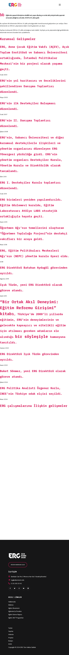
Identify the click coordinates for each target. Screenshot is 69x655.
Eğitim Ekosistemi (13, 608)
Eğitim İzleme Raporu (15, 614)
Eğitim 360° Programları (15, 618)
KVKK (10, 644)
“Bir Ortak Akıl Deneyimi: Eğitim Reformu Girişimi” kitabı (29, 307)
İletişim (10, 641)
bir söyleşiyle (32, 336)
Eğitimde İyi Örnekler (15, 611)
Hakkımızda (12, 602)
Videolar (11, 634)
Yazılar (10, 628)
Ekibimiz (10, 605)
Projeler (10, 638)
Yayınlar (10, 631)
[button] (17, 564)
